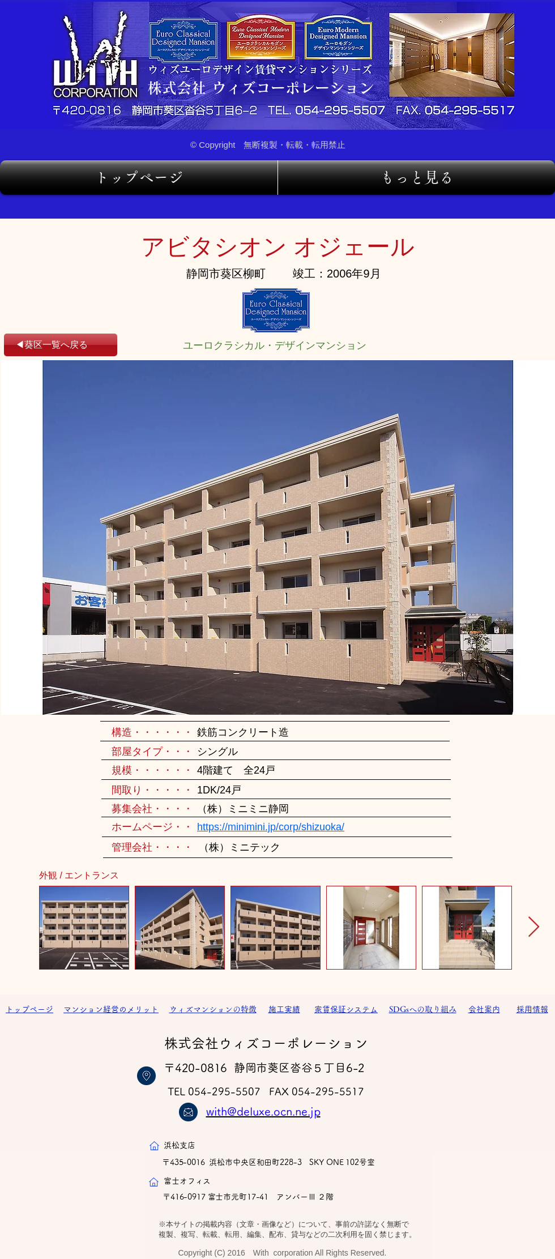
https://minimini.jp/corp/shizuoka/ (270, 827)
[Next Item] (533, 927)
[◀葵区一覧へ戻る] (60, 345)
